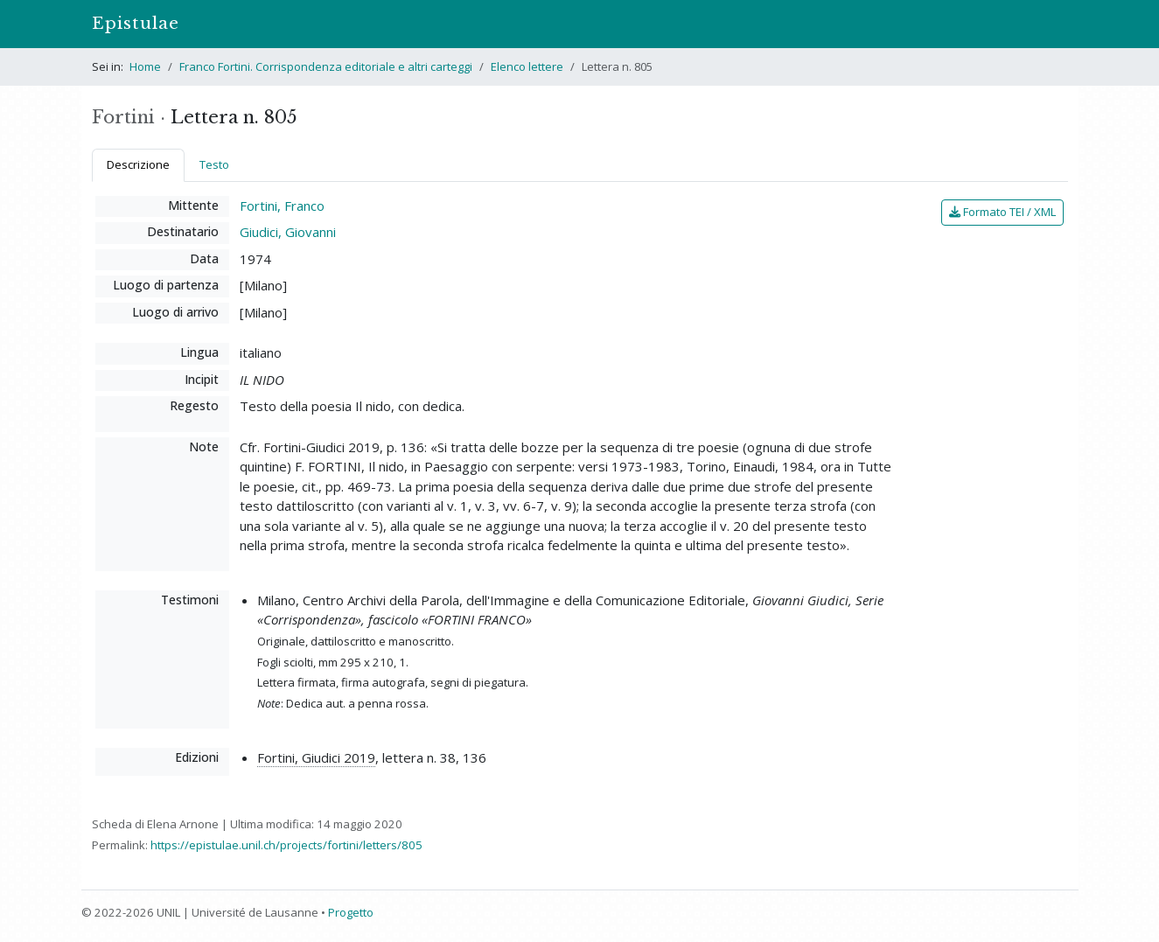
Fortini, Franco (282, 205)
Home (145, 66)
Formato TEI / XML (1002, 212)
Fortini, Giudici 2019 (316, 757)
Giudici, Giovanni (288, 232)
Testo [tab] (214, 164)
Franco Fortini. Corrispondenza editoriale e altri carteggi (325, 66)
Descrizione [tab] (138, 164)
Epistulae (135, 23)
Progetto (351, 912)
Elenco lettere (527, 66)
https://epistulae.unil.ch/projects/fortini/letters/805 (286, 845)
